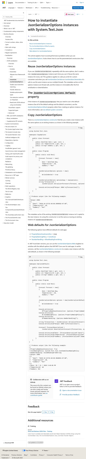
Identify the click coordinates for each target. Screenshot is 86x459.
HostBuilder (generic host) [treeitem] (13, 148)
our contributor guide (39, 394)
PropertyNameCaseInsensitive (41, 234)
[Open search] (77, 2)
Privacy (41, 455)
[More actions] (82, 14)
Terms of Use (69, 455)
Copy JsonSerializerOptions (37, 48)
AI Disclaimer (5, 455)
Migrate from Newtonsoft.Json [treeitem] (17, 76)
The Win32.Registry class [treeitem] (12, 189)
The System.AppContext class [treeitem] (14, 129)
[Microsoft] (3, 2)
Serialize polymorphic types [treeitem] (16, 93)
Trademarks (5, 458)
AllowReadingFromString (53, 239)
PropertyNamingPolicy (39, 237)
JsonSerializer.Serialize (55, 79)
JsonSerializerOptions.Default (37, 107)
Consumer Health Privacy (54, 455)
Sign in (82, 2)
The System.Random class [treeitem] (13, 135)
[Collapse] (23, 13)
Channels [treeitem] (8, 183)
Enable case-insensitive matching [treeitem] (16, 86)
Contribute (33, 455)
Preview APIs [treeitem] (9, 39)
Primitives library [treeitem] (10, 170)
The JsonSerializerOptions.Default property (41, 46)
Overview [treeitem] (8, 37)
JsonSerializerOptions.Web (66, 244)
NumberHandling (37, 239)
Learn (30, 14)
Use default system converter (52, 110)
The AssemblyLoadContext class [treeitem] (14, 215)
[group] (56, 170)
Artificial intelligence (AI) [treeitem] (12, 137)
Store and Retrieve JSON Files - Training (40, 431)
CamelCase (52, 237)
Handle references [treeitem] (15, 90)
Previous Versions (17, 455)
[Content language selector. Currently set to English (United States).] (10, 450)
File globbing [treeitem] (9, 167)
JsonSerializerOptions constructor (46, 120)
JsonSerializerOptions (35, 58)
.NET (36, 14)
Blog (25, 455)
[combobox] (13, 16)
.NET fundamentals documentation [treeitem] (14, 20)
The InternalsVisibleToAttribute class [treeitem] (14, 201)
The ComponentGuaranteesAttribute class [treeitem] (14, 209)
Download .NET (78, 8)
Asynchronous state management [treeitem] (15, 151)
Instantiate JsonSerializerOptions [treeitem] (16, 81)
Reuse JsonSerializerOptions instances (40, 43)
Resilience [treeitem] (8, 161)
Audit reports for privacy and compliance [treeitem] (13, 158)
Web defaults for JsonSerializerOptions (40, 51)
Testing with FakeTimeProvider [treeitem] (14, 154)
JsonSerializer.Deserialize (73, 79)
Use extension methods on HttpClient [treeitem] (17, 98)
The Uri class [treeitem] (9, 191)
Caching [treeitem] (7, 180)
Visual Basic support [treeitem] (14, 107)
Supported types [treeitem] (13, 110)
